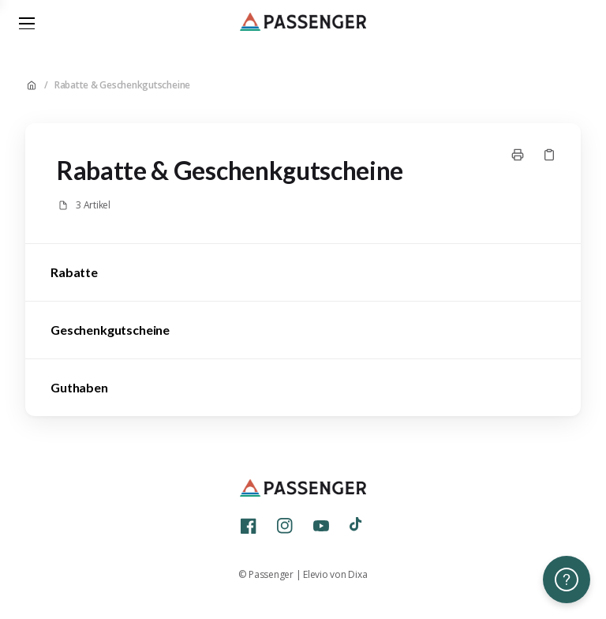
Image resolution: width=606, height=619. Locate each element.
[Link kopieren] (549, 154)
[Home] (303, 24)
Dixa (357, 574)
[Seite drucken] (517, 154)
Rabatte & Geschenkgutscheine (122, 85)
